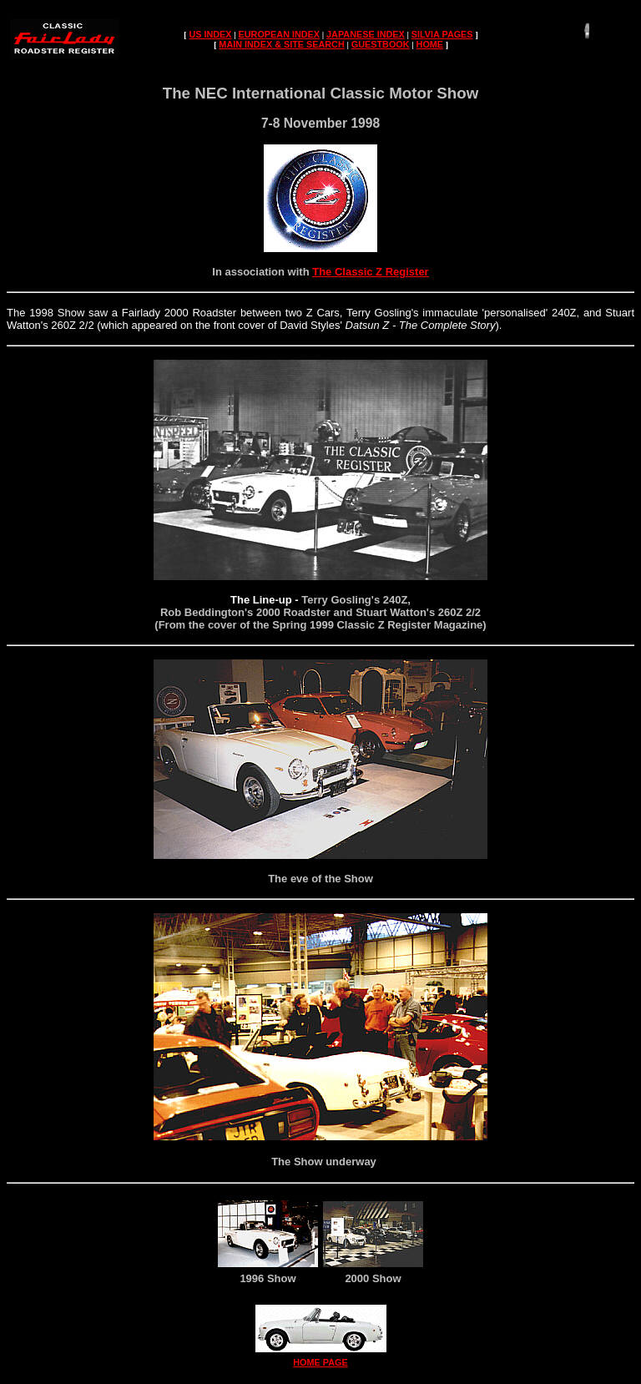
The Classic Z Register (370, 271)
